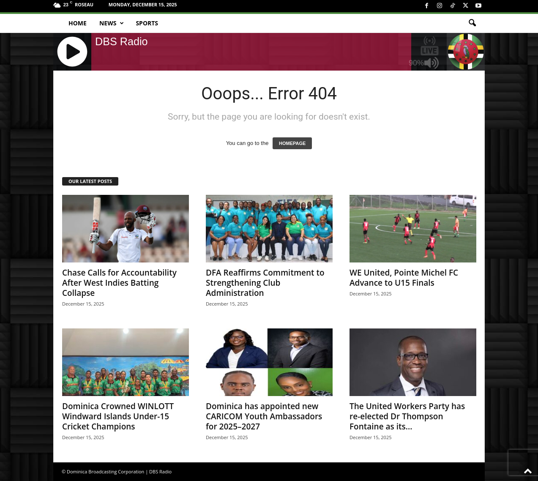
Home (77, 23)
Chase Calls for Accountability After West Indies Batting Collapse (119, 282)
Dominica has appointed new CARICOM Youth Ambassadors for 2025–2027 (264, 416)
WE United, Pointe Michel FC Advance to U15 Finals (404, 277)
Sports (147, 23)
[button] (472, 23)
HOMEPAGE (292, 143)
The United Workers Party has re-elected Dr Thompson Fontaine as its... (407, 416)
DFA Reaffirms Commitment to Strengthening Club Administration (265, 282)
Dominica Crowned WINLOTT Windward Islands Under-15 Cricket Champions (118, 416)
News (111, 23)
